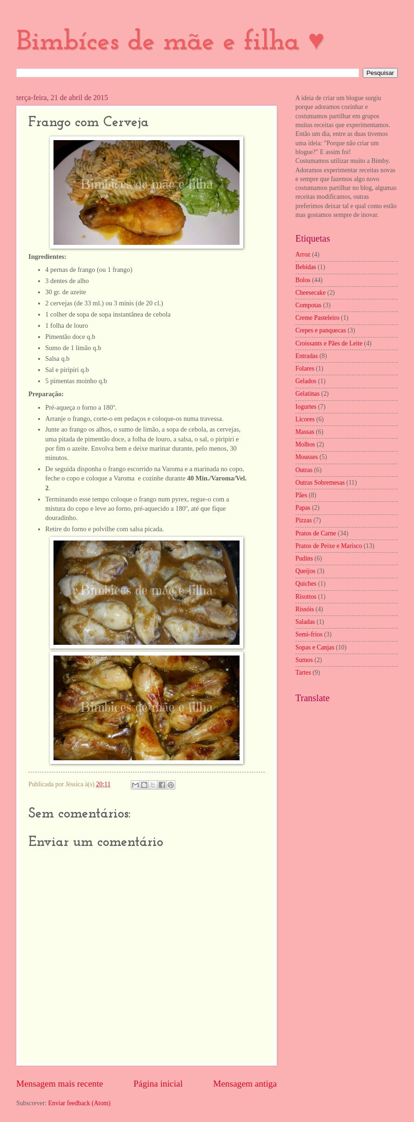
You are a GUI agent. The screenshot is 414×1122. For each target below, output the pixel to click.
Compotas (308, 305)
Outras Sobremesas (320, 482)
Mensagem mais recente (59, 1083)
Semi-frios (308, 634)
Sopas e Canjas (314, 647)
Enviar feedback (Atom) (79, 1103)
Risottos (305, 596)
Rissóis (304, 609)
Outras (304, 469)
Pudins (304, 558)
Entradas (306, 355)
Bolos (302, 280)
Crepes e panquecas (320, 330)
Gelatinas (307, 393)
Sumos (304, 659)
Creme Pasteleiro (317, 317)
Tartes (303, 672)
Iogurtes (305, 406)
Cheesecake (310, 292)
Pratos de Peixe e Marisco (328, 545)
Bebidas (305, 267)
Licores (304, 419)
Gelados (305, 381)
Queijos (305, 571)
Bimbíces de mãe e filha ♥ (170, 42)
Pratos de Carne (315, 533)
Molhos (305, 444)
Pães (301, 495)
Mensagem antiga (245, 1083)
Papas (302, 507)
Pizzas (303, 520)
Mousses (306, 456)
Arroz (302, 254)
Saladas (305, 621)
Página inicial (158, 1083)
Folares (304, 368)
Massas (304, 431)
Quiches (305, 583)
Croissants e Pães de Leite (328, 343)
